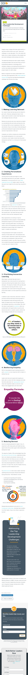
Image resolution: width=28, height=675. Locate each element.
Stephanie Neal (9, 37)
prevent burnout (6, 470)
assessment (14, 205)
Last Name (6, 672)
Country (4, 629)
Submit (22, 635)
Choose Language (15, 0)
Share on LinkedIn (7, 598)
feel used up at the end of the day (9, 455)
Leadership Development (7, 595)
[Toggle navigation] (25, 3)
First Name (6, 667)
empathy (6, 372)
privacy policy (15, 641)
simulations (16, 306)
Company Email (6, 625)
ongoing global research (19, 382)
